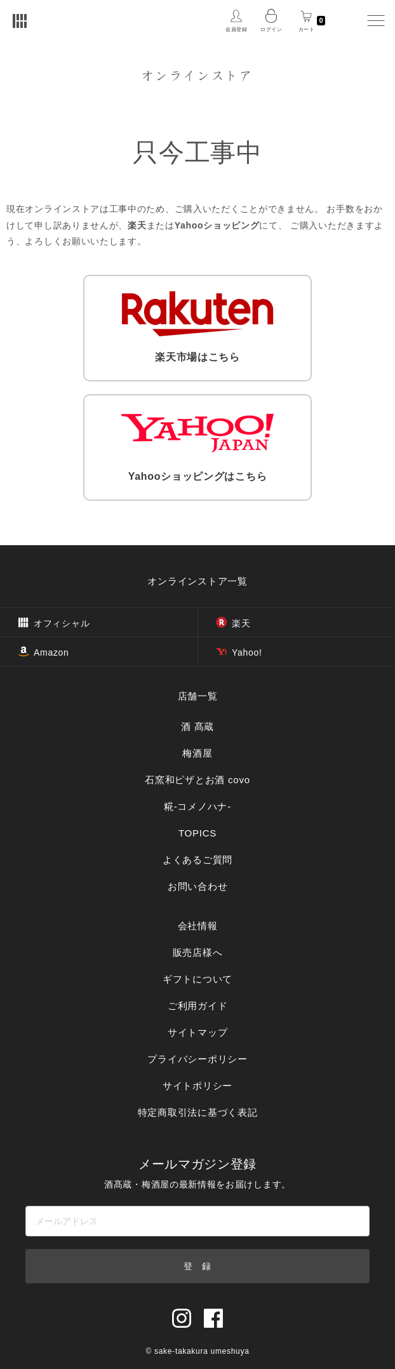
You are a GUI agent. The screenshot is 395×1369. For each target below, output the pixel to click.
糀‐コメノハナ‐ (197, 806)
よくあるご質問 (197, 859)
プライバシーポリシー (197, 1059)
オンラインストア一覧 (197, 581)
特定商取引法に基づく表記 (198, 1112)
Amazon (43, 652)
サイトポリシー (197, 1085)
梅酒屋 (197, 753)
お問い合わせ (198, 886)
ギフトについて (197, 979)
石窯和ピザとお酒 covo (197, 779)
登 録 (197, 1266)
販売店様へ (198, 952)
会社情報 (198, 925)
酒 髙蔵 (197, 726)
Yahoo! (239, 652)
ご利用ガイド (198, 1005)
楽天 (233, 623)
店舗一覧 (198, 696)
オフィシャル (54, 623)
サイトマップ (198, 1032)
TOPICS (197, 833)
